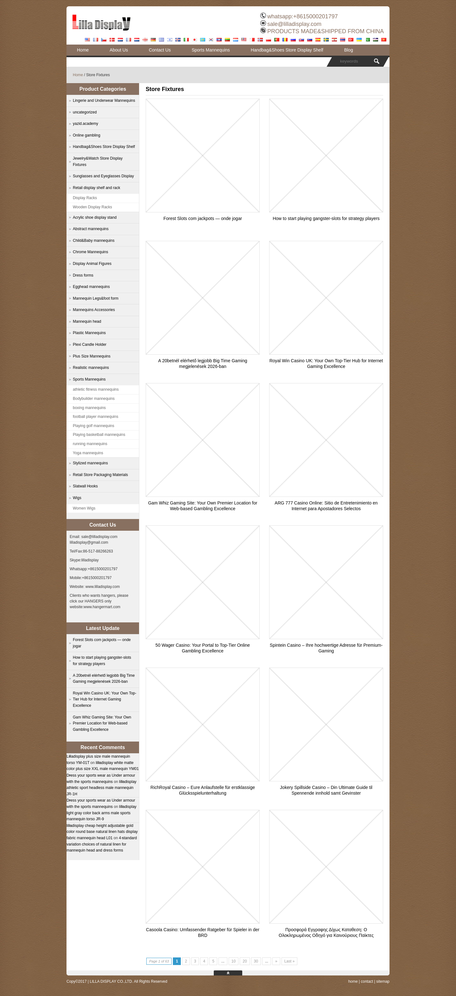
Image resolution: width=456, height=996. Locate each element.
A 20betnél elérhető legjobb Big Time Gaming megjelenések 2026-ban (104, 678)
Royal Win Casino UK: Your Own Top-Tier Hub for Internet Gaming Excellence (104, 699)
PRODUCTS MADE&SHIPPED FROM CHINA (325, 31)
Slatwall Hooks (85, 486)
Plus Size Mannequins (92, 356)
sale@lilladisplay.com (294, 24)
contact (367, 981)
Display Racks (85, 198)
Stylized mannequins (90, 463)
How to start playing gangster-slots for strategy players (326, 218)
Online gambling (86, 135)
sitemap (383, 981)
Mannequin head (87, 321)
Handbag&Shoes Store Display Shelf (287, 49)
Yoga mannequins (88, 453)
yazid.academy (85, 123)
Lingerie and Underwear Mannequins (104, 100)
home (353, 981)
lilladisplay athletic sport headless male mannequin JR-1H (101, 787)
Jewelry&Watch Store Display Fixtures (98, 161)
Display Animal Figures (92, 263)
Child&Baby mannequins (93, 240)
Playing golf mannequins (93, 426)
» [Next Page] (276, 961)
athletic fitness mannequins (96, 389)
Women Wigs (84, 508)
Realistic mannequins (91, 367)
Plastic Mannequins (89, 333)
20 (245, 961)
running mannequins (90, 444)
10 (233, 961)
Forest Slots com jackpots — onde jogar (202, 218)
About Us (119, 49)
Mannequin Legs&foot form (95, 298)
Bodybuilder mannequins (94, 398)
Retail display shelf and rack (96, 188)
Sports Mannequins (211, 49)
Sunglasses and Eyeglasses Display (103, 176)
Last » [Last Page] (289, 961)
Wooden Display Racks (92, 207)
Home (83, 49)
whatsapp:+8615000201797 (302, 16)
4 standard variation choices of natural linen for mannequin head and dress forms (101, 844)
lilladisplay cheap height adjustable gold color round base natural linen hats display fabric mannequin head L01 (102, 831)
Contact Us (160, 49)
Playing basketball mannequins (99, 434)
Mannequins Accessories (94, 310)
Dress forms (83, 275)
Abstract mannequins (91, 229)
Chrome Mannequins (90, 252)
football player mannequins (95, 416)
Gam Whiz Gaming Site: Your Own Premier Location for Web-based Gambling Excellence (102, 723)
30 (256, 961)
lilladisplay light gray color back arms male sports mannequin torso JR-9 (101, 812)
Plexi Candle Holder (89, 344)
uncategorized (85, 112)
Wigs (77, 498)
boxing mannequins (89, 408)
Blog (348, 49)
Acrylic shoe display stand (95, 217)
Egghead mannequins (91, 286)
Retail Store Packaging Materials (100, 475)
